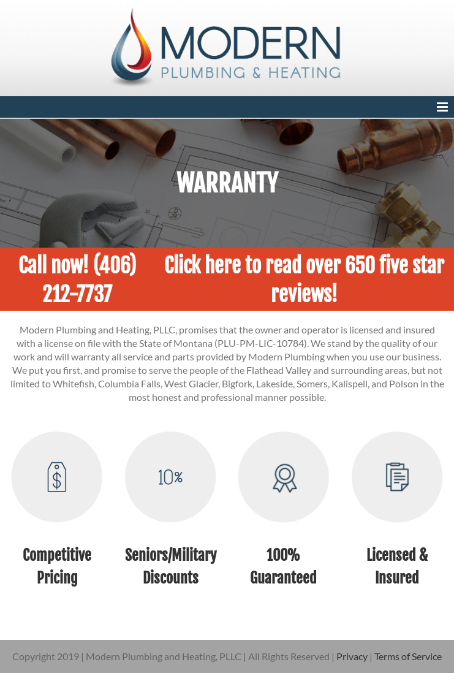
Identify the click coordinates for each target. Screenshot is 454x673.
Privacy (352, 656)
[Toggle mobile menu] (443, 107)
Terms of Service (408, 656)
